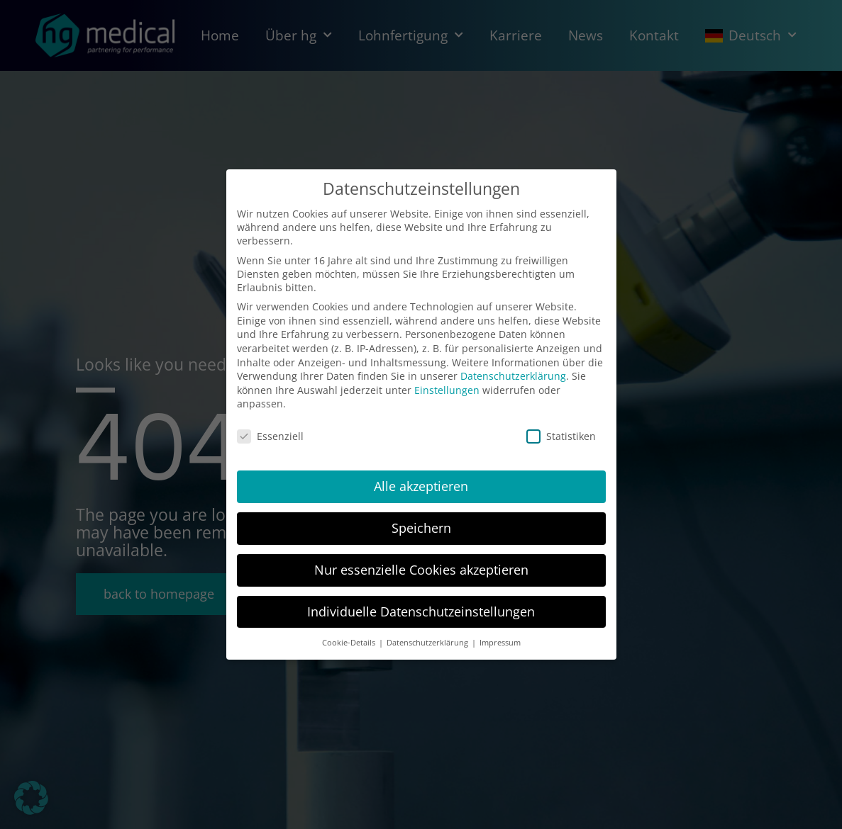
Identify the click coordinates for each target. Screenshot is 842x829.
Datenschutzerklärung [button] (428, 643)
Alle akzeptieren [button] (421, 486)
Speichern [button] (421, 527)
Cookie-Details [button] (349, 643)
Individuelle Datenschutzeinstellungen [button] (421, 611)
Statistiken (561, 436)
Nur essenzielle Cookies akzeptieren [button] (421, 569)
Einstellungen (447, 390)
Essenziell (270, 436)
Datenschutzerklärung (513, 376)
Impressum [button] (500, 643)
